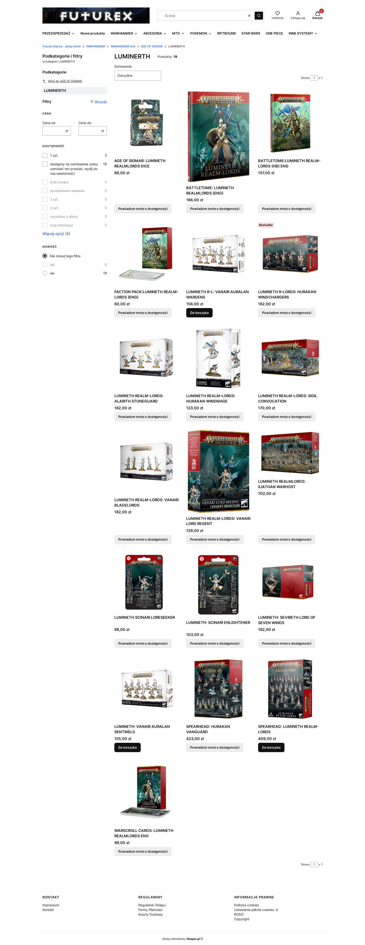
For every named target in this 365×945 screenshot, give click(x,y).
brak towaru (59, 182)
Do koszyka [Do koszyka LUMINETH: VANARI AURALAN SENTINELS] (127, 747)
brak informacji (61, 225)
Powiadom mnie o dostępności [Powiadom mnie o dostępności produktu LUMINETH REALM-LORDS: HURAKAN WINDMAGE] (214, 417)
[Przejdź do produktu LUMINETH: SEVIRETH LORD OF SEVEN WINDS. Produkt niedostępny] (290, 582)
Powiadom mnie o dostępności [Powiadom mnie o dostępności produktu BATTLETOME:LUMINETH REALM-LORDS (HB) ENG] (286, 209)
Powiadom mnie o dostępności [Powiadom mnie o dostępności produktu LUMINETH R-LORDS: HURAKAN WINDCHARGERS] (286, 313)
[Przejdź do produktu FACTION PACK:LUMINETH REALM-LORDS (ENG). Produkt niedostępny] (146, 254)
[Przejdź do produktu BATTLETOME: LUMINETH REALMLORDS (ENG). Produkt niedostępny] (218, 136)
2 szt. (54, 199)
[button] (259, 16)
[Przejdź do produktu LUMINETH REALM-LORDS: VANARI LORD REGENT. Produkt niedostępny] (218, 471)
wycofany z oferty (64, 217)
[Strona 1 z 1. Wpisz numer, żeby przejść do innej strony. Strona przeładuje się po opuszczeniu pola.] (314, 77)
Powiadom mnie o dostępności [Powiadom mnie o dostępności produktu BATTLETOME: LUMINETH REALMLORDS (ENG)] (214, 209)
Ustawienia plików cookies (254, 910)
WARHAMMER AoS (123, 46)
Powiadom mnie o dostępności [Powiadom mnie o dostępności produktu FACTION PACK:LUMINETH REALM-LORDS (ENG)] (143, 313)
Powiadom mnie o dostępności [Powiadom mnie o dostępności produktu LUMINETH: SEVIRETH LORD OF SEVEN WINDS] (286, 643)
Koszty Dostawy (150, 914)
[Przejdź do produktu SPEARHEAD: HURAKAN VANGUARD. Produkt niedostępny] (218, 689)
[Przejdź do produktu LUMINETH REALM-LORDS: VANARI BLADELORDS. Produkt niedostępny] (146, 462)
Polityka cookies (246, 905)
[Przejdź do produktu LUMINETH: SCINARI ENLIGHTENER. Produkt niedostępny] (218, 585)
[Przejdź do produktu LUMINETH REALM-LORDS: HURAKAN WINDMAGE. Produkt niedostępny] (218, 358)
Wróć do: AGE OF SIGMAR (62, 81)
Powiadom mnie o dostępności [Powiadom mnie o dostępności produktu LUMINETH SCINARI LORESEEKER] (143, 643)
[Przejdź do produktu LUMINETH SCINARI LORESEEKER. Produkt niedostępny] (146, 582)
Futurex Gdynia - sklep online (61, 46)
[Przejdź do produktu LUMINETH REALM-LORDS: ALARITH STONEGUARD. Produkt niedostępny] (146, 358)
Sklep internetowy (181, 939)
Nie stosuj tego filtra (65, 256)
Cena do (84, 123)
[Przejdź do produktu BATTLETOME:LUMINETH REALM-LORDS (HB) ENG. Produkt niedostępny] (290, 123)
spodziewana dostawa (67, 191)
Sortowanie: (123, 66)
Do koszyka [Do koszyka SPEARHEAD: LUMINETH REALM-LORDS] (271, 747)
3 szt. (54, 208)
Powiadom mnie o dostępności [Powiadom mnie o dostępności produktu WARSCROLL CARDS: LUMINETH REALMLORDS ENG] (143, 852)
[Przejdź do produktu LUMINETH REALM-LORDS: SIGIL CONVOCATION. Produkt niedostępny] (290, 358)
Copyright (241, 919)
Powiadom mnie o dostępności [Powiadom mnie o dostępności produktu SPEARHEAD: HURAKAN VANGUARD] (214, 747)
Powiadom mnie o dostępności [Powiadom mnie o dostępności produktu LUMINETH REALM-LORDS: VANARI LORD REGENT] (214, 539)
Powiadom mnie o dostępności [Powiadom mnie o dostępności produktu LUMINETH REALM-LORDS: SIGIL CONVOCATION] (286, 417)
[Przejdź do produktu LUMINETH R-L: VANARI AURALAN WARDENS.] (218, 254)
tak (52, 265)
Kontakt (48, 910)
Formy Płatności (150, 910)
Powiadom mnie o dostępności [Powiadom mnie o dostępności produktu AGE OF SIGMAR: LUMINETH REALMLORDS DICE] (143, 209)
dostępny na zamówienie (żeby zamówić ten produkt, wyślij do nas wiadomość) (74, 168)
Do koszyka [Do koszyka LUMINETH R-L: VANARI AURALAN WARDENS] (199, 313)
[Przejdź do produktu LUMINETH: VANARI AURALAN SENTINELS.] (146, 689)
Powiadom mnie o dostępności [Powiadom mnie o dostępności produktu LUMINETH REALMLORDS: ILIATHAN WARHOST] (286, 539)
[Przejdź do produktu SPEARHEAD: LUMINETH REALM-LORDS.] (290, 689)
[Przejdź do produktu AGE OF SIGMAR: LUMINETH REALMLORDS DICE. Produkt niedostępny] (146, 123)
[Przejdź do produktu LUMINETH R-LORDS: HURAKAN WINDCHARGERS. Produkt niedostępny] (290, 254)
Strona (305, 78)
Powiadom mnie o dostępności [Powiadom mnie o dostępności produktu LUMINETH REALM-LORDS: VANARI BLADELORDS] (143, 539)
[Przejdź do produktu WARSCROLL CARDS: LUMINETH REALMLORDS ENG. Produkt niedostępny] (146, 793)
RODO (239, 914)
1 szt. (54, 155)
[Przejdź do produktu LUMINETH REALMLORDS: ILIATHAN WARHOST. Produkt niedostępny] (290, 453)
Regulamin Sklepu (152, 905)
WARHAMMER (95, 46)
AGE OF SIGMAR (152, 46)
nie (52, 273)
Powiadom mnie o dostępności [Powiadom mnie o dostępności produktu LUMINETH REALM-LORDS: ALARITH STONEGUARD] (143, 417)
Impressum (50, 905)
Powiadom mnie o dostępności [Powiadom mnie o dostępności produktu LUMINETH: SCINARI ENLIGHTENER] (214, 643)
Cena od (48, 123)
